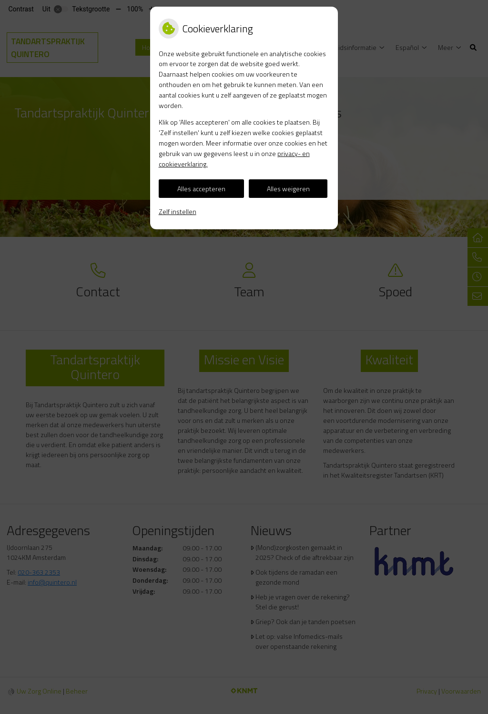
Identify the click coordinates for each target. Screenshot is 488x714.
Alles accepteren (201, 189)
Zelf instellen (177, 211)
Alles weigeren (288, 189)
